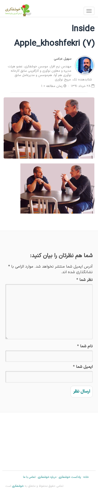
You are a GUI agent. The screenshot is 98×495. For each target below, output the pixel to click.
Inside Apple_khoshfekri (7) (54, 36)
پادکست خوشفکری (70, 477)
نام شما (86, 346)
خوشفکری (17, 486)
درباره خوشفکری (47, 477)
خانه (86, 477)
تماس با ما (29, 477)
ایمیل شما (84, 367)
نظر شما (86, 280)
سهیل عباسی (62, 58)
